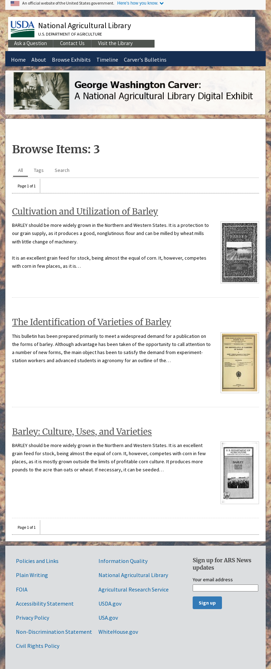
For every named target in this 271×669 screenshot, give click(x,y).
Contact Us (72, 43)
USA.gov (108, 617)
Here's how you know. (137, 3)
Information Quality (122, 560)
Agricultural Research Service (133, 589)
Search (62, 170)
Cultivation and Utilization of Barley (85, 211)
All (20, 170)
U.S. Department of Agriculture (70, 34)
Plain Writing (32, 574)
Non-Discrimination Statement (54, 631)
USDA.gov (109, 603)
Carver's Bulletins (145, 59)
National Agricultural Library (84, 25)
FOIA (22, 589)
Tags (39, 170)
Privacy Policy (32, 617)
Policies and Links (37, 560)
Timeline (107, 59)
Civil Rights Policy (37, 645)
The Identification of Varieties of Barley (91, 322)
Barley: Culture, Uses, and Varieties (82, 431)
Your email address (213, 580)
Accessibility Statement (45, 603)
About (38, 59)
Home (18, 59)
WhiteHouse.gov (118, 631)
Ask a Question (30, 43)
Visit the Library (115, 43)
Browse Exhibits (71, 59)
